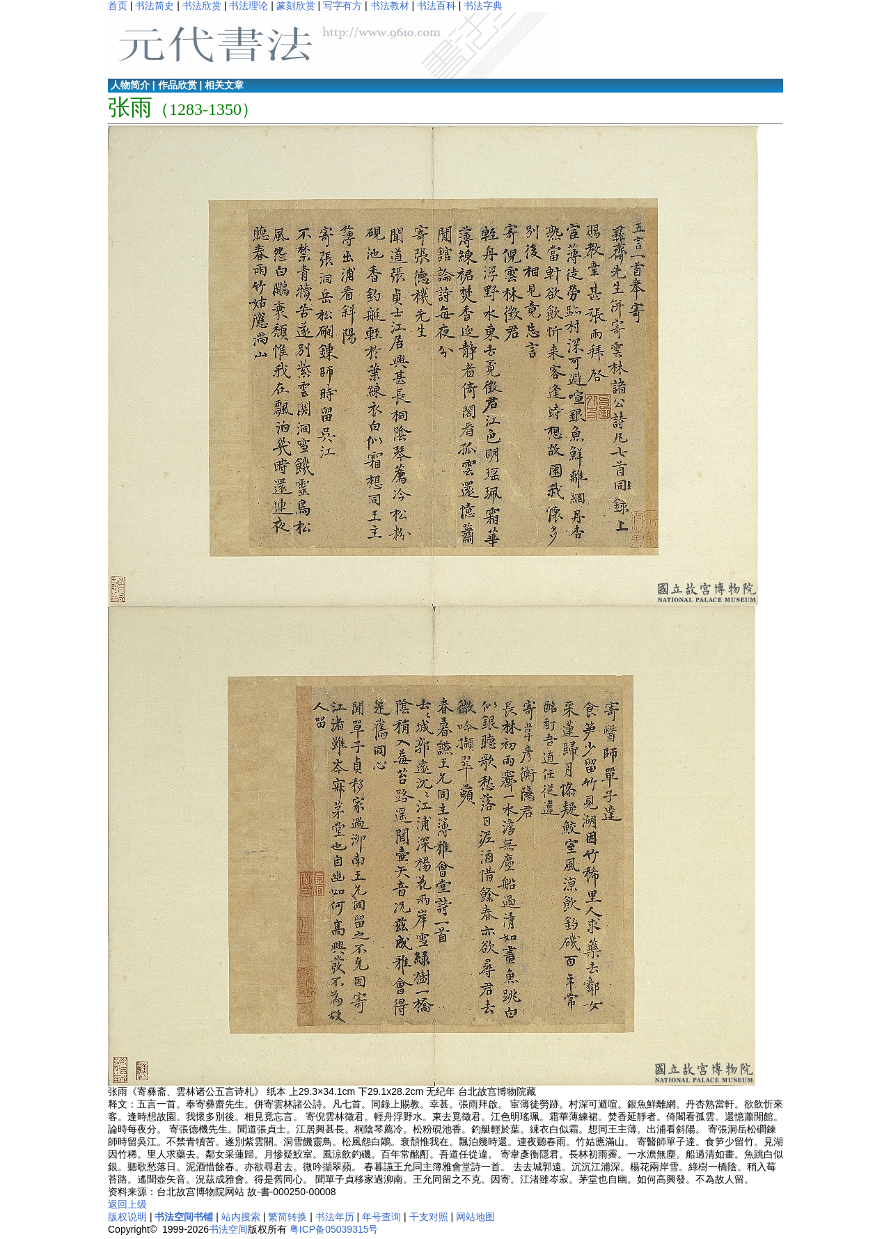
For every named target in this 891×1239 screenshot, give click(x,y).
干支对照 (428, 1216)
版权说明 (127, 1216)
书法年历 (334, 1216)
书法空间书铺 (184, 1216)
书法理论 (248, 5)
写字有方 (342, 5)
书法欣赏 (201, 5)
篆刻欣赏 (295, 5)
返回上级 (127, 1204)
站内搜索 (240, 1216)
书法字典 (483, 5)
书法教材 (389, 5)
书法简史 (154, 5)
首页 (117, 5)
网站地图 (475, 1216)
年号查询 (381, 1216)
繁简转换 (287, 1216)
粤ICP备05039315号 (334, 1229)
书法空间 (228, 1229)
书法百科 (436, 5)
